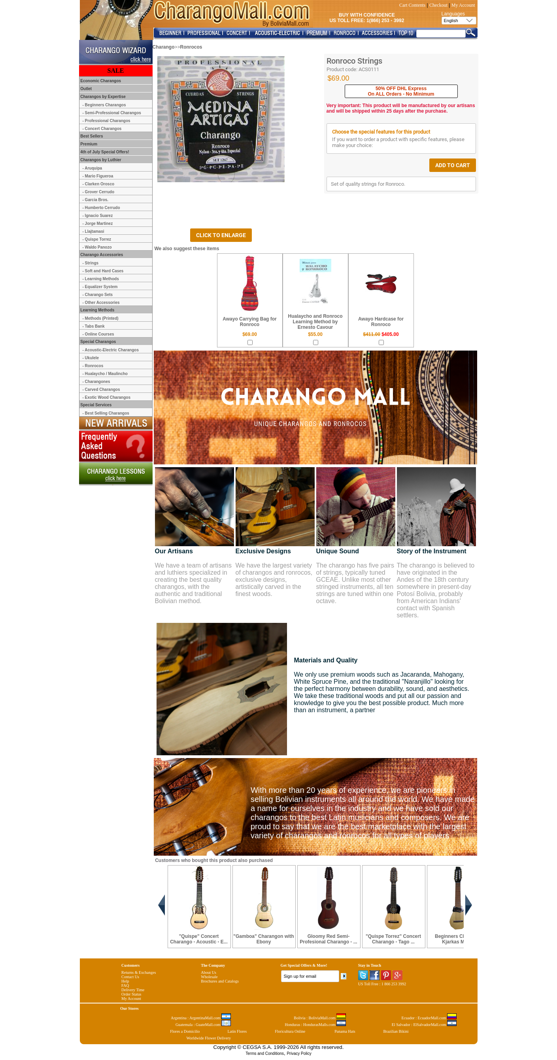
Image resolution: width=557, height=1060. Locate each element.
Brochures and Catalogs (220, 981)
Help (125, 981)
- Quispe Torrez (97, 239)
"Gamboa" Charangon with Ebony (263, 939)
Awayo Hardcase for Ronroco (381, 321)
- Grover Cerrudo (99, 192)
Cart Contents (412, 5)
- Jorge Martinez (98, 223)
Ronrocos (191, 47)
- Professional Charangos (106, 121)
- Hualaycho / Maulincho (105, 374)
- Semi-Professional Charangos (112, 113)
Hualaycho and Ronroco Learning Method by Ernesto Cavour (315, 321)
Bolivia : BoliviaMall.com (320, 1018)
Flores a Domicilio (185, 1031)
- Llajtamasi (93, 231)
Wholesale (209, 977)
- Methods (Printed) (101, 318)
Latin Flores (237, 1031)
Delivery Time (132, 990)
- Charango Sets (98, 294)
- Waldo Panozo (97, 247)
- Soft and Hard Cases (103, 271)
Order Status (131, 994)
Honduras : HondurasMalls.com (315, 1024)
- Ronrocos (93, 366)
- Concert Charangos (102, 128)
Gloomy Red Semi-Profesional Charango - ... (328, 939)
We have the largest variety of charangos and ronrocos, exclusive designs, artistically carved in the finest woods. (274, 579)
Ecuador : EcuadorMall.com (429, 1018)
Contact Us (130, 977)
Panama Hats (344, 1031)
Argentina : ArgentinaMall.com (201, 1018)
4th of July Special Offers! (104, 152)
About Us (208, 972)
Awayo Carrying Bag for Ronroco (249, 321)
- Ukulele (91, 358)
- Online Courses (98, 334)
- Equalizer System (100, 287)
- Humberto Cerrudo (101, 208)
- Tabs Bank (94, 326)
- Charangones (96, 381)
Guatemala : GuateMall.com (203, 1024)
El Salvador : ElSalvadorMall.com (424, 1024)
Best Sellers (91, 136)
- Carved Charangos (101, 389)
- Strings (91, 263)
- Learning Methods (101, 279)
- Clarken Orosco (99, 184)
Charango (164, 47)
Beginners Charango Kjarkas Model (458, 939)
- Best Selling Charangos (106, 413)
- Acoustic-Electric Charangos (111, 350)
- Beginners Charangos (104, 105)
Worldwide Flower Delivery (208, 1038)
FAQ (125, 985)
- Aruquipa (92, 168)
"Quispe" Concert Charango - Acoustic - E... (199, 939)
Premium (88, 144)
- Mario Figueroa (98, 176)
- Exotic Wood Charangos (107, 397)
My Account (463, 5)
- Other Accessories (101, 302)
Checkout (438, 5)
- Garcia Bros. (96, 200)
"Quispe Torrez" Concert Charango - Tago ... (393, 939)
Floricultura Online (290, 1031)
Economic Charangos (100, 81)
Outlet (85, 89)
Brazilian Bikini (395, 1031)
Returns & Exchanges (138, 972)
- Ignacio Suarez (98, 215)
